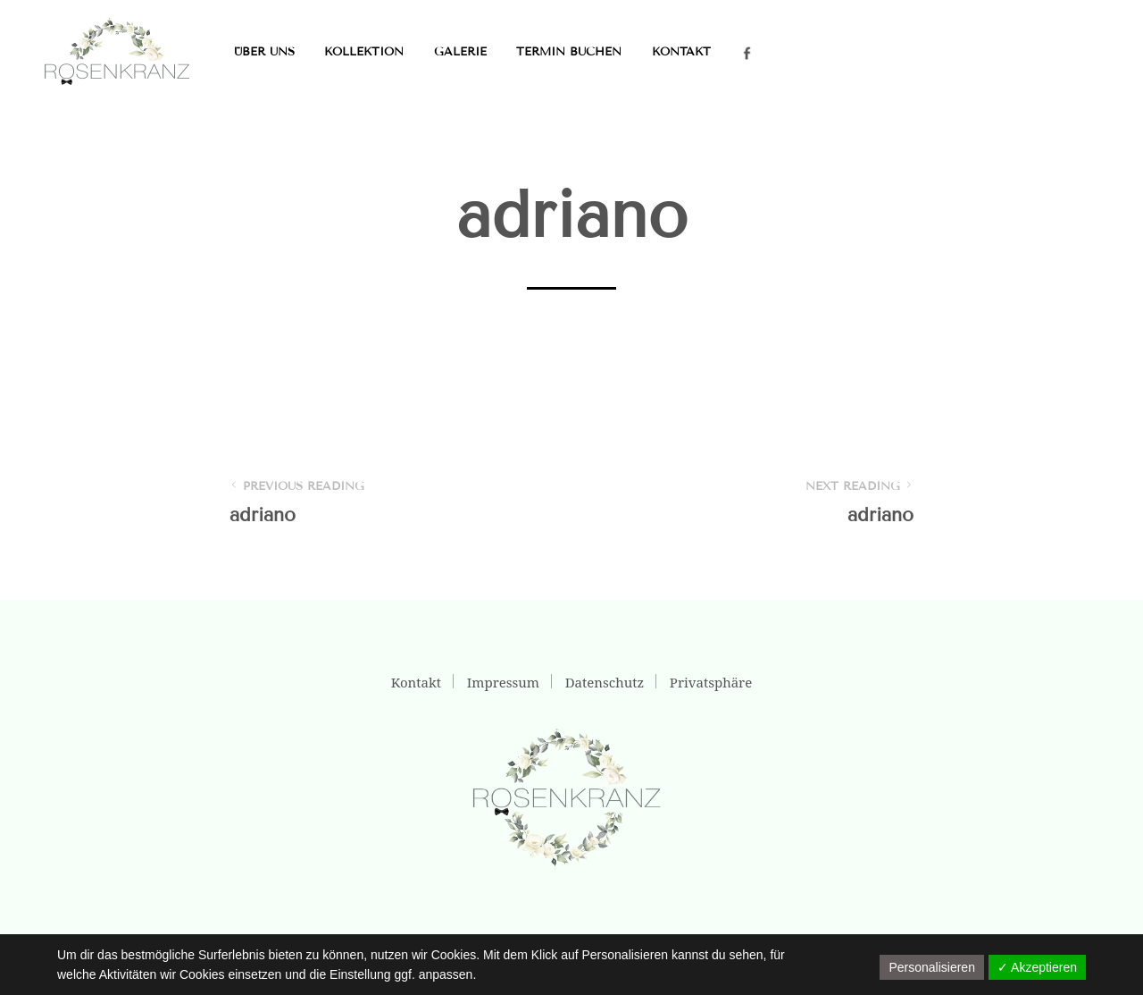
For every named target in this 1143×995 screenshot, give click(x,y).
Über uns (264, 52)
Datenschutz (604, 682)
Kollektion (364, 52)
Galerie (460, 52)
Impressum (503, 682)
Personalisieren (932, 967)
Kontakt (681, 52)
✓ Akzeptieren (1037, 967)
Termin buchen (569, 52)
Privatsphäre (711, 682)
